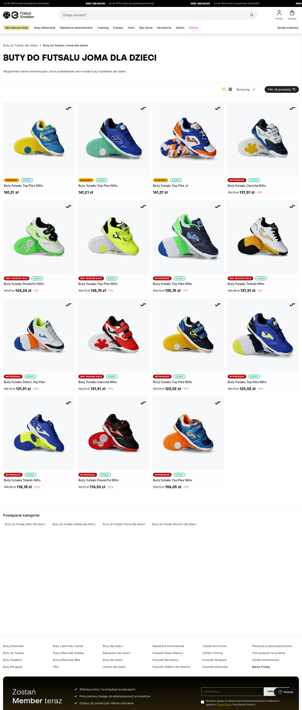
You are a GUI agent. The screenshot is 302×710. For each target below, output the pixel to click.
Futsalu (118, 27)
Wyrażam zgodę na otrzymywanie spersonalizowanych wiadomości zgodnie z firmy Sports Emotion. (243, 703)
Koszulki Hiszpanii (214, 659)
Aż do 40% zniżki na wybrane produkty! (131, 3)
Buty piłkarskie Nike (66, 659)
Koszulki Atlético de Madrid (171, 666)
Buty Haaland (12, 659)
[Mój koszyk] (292, 15)
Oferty (193, 27)
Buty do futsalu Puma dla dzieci (124, 524)
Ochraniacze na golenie (268, 653)
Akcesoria (164, 27)
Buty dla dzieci (113, 646)
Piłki (56, 666)
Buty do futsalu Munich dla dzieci (174, 524)
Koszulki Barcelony (165, 659)
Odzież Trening (212, 653)
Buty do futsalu (13, 653)
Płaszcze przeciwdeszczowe (272, 646)
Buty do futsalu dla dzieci (20, 45)
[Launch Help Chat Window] (286, 692)
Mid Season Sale (16, 27)
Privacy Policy (224, 704)
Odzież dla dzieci (114, 666)
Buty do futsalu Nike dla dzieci (25, 524)
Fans (131, 27)
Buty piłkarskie (44, 27)
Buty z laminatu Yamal (68, 646)
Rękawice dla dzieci (116, 653)
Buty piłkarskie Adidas (68, 653)
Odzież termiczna (214, 646)
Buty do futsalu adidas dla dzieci (74, 524)
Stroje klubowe (287, 27)
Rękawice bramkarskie (76, 27)
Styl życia (146, 27)
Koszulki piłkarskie (215, 666)
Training (103, 27)
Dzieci (180, 27)
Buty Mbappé (12, 666)
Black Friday (261, 666)
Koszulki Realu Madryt (168, 653)
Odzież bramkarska (265, 659)
